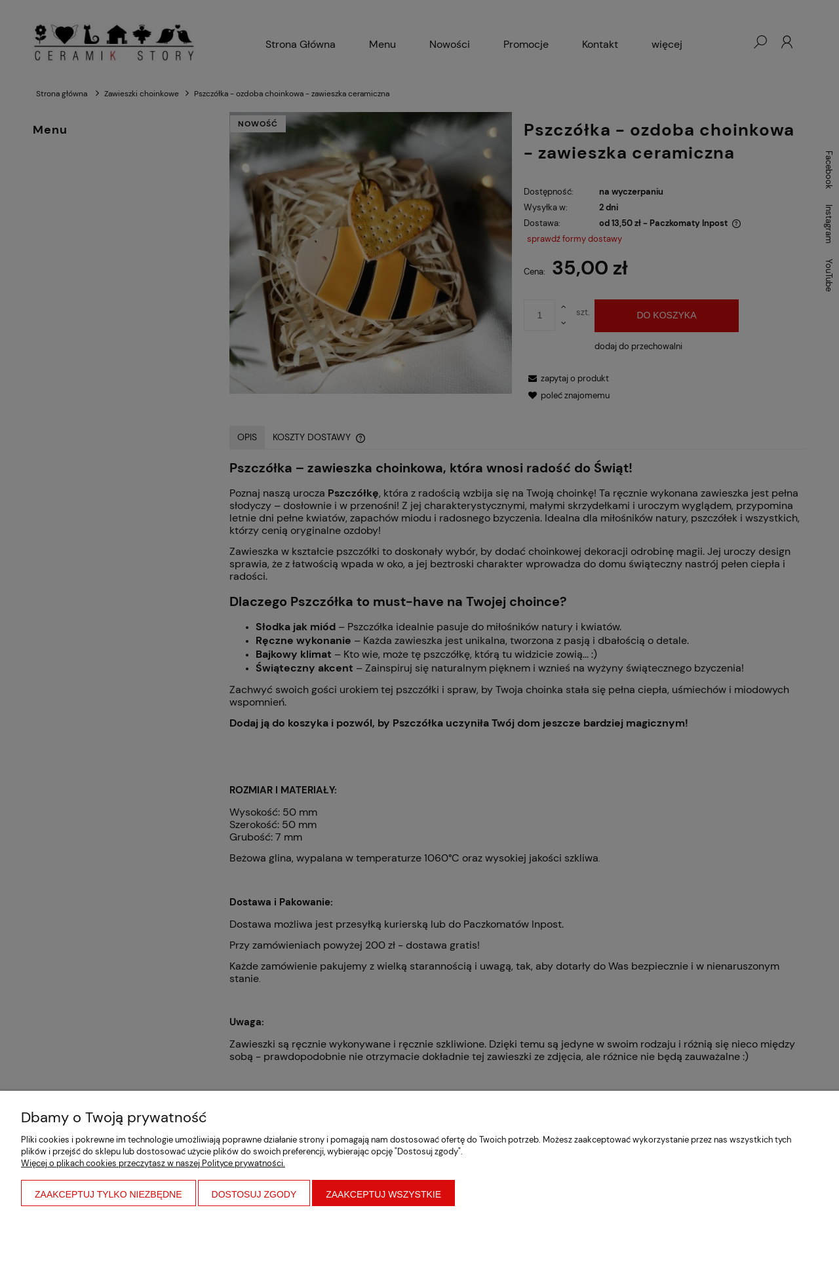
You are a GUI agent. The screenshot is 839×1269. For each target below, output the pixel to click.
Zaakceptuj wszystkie (383, 1194)
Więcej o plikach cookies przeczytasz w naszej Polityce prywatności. (153, 1163)
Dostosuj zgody (254, 1194)
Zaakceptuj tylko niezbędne (108, 1194)
